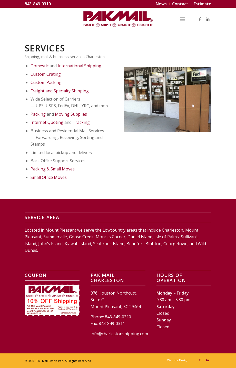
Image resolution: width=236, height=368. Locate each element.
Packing (38, 114)
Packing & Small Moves (53, 169)
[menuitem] (161, 4)
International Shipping (79, 66)
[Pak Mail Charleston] (118, 19)
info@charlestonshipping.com (119, 334)
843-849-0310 (38, 4)
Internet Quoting (47, 122)
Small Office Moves (49, 177)
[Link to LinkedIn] (207, 19)
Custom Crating (46, 74)
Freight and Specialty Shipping (60, 91)
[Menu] (182, 19)
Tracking (81, 122)
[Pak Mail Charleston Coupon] (52, 300)
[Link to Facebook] (200, 19)
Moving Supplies (71, 114)
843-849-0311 (112, 323)
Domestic (39, 66)
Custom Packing (46, 82)
